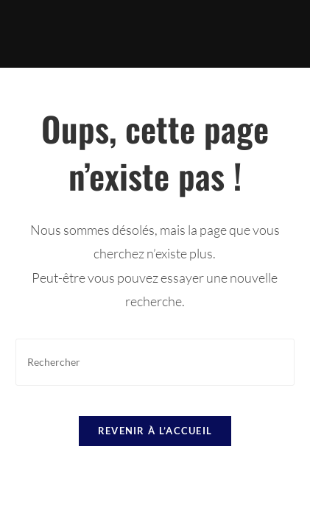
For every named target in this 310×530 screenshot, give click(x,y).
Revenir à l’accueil (155, 431)
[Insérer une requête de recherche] (155, 362)
